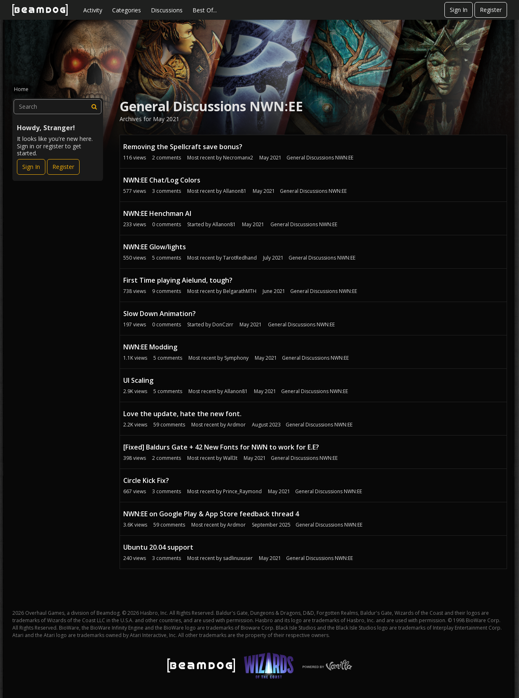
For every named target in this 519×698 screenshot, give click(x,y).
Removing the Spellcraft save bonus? (182, 146)
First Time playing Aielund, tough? (177, 280)
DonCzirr (222, 324)
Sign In (458, 10)
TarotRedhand (240, 257)
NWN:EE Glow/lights (154, 246)
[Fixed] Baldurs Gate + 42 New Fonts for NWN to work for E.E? (221, 447)
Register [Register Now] (63, 167)
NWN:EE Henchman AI (157, 213)
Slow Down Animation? (159, 313)
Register (491, 10)
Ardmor (236, 424)
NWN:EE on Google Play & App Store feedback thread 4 (211, 513)
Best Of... (205, 10)
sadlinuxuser (238, 558)
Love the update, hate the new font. (182, 413)
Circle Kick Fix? (146, 480)
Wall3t (230, 457)
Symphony (236, 357)
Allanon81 (235, 190)
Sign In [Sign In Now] (31, 167)
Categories (126, 10)
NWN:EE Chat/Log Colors (161, 180)
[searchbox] (58, 106)
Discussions (167, 10)
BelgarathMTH (239, 291)
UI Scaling (138, 380)
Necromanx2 (238, 157)
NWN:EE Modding (150, 346)
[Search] (94, 106)
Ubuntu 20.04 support (158, 547)
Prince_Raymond (242, 491)
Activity (92, 10)
